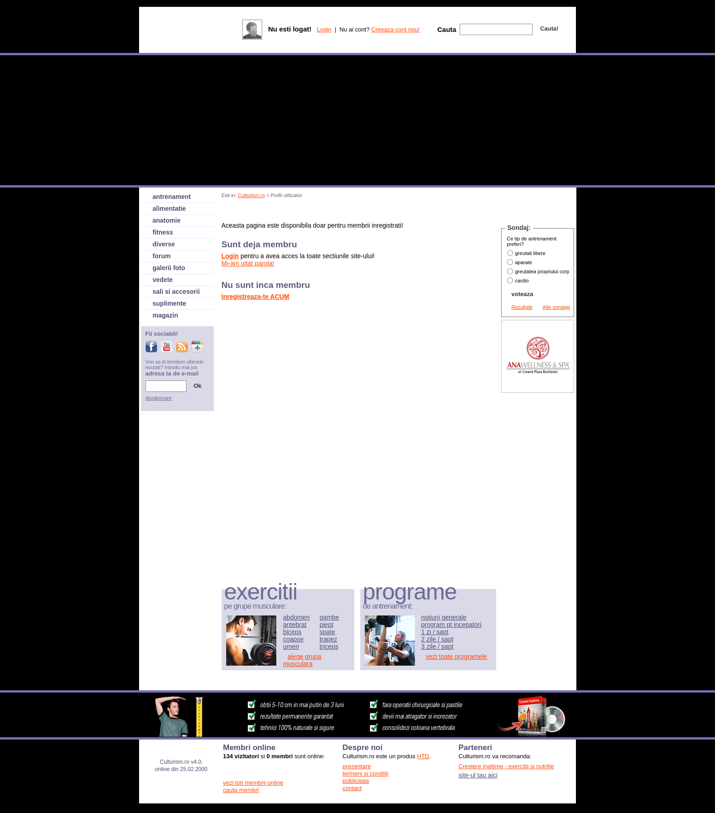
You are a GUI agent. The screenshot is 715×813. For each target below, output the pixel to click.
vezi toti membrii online (253, 782)
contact (352, 788)
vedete (163, 279)
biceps (292, 632)
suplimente (170, 303)
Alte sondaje (556, 307)
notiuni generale (444, 617)
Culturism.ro (251, 195)
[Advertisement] (388, 211)
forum (162, 256)
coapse (293, 639)
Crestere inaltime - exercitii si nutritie (506, 766)
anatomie (167, 220)
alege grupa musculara (302, 660)
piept (326, 624)
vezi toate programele (456, 656)
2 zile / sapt (437, 639)
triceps (329, 646)
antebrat (294, 624)
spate (327, 632)
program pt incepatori (451, 624)
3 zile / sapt (437, 646)
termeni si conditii (365, 773)
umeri (291, 646)
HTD (423, 756)
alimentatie (169, 208)
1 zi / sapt (435, 632)
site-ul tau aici (478, 775)
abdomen (296, 617)
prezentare (356, 766)
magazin (165, 315)
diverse (164, 244)
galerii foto (169, 267)
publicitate (355, 780)
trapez (328, 639)
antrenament (172, 196)
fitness (163, 232)
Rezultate (522, 307)
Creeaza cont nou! (395, 29)
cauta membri (241, 790)
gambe (329, 617)
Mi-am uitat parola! (248, 263)
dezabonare (158, 398)
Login (324, 29)
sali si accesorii (176, 291)
